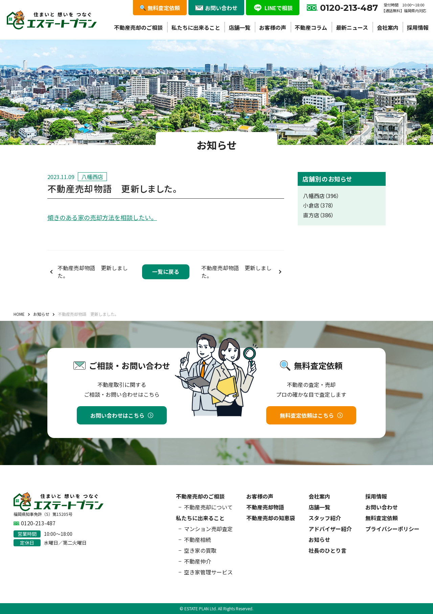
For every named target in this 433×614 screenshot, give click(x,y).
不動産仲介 (197, 561)
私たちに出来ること (196, 27)
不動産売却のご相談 (138, 27)
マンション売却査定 (208, 529)
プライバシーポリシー (392, 529)
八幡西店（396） (321, 196)
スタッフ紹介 (325, 518)
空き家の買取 (200, 550)
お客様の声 (272, 27)
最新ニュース (352, 27)
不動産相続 (197, 539)
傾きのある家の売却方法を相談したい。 (102, 217)
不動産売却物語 (265, 507)
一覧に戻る (165, 272)
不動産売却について (208, 507)
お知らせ (319, 539)
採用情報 (418, 27)
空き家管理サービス (208, 572)
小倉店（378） (318, 205)
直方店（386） (318, 215)
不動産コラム (311, 27)
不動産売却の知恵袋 (270, 518)
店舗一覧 (239, 27)
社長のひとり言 (327, 550)
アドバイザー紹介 (330, 529)
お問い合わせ (381, 507)
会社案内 (387, 27)
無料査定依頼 (381, 518)
